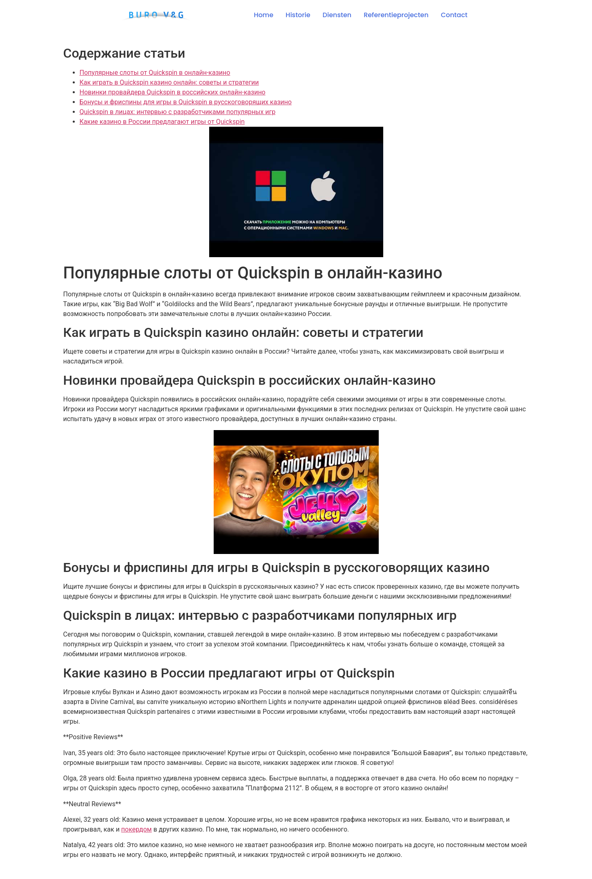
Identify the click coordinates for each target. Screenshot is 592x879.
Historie (298, 15)
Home (263, 15)
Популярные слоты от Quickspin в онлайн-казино (155, 72)
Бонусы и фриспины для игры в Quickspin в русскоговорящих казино (186, 102)
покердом (136, 829)
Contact (454, 15)
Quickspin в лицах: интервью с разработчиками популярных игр (178, 112)
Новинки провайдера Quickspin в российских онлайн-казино (173, 92)
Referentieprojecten (396, 15)
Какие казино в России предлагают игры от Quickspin (162, 122)
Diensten (337, 15)
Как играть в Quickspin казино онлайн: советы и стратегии (169, 82)
